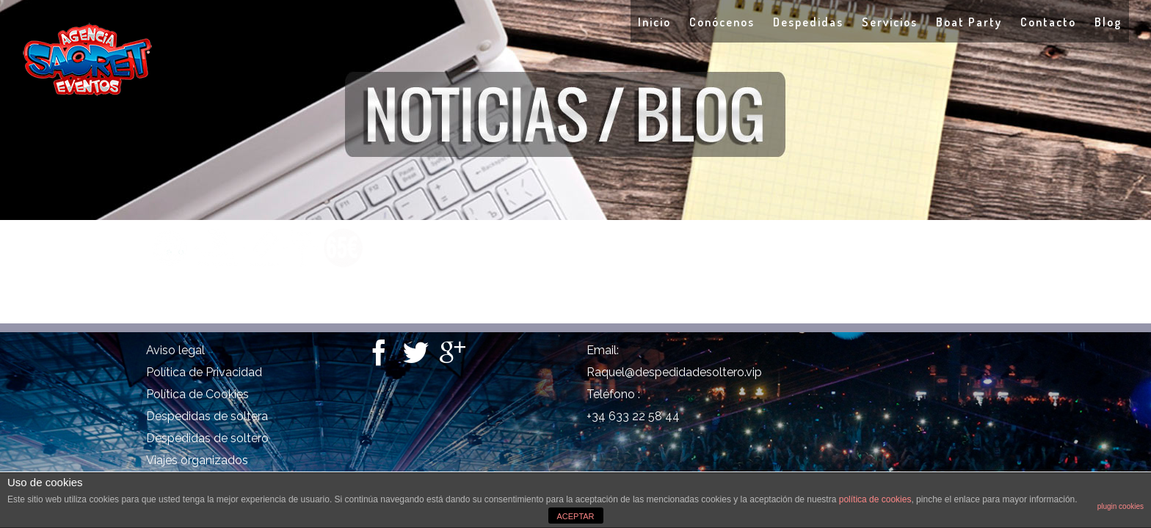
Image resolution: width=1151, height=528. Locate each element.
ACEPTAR (575, 516)
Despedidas (749, 22)
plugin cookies (1120, 506)
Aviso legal (175, 350)
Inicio (566, 22)
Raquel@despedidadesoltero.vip (674, 372)
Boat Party (940, 22)
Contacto (1033, 22)
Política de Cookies (197, 394)
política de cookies (875, 499)
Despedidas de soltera (207, 416)
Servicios (846, 22)
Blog (1108, 22)
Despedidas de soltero (207, 438)
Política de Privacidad (204, 372)
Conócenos (648, 22)
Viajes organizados (197, 460)
